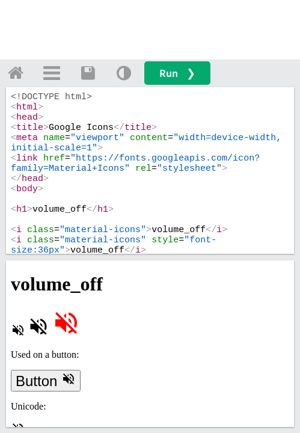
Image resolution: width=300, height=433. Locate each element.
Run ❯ (177, 73)
